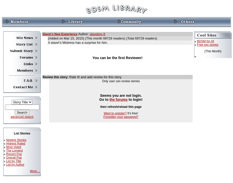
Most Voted (13, 147)
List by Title (13, 161)
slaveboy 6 (97, 34)
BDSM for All (205, 41)
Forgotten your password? (120, 117)
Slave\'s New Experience (59, 34)
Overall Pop (14, 157)
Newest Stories (16, 140)
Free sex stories (207, 45)
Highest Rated (15, 143)
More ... (35, 171)
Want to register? (115, 113)
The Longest (14, 150)
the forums (118, 100)
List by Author (15, 164)
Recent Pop (14, 154)
